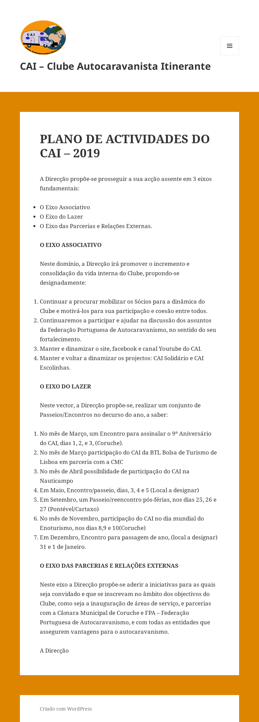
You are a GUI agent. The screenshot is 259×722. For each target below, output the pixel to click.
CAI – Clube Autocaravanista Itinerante (115, 65)
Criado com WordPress (66, 708)
